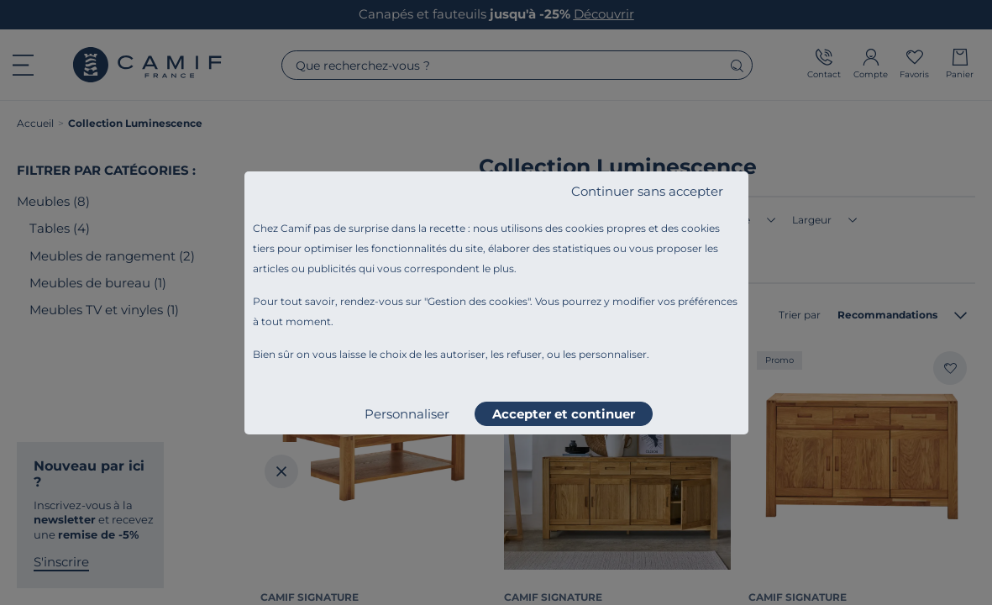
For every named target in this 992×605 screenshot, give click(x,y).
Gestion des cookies (477, 301)
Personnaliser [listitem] (407, 414)
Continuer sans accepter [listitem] (647, 191)
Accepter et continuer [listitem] (563, 414)
